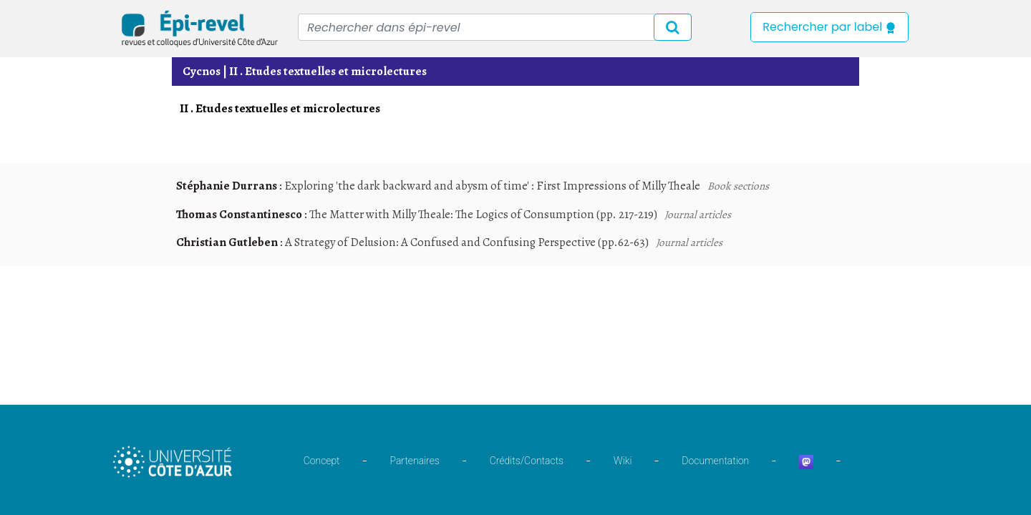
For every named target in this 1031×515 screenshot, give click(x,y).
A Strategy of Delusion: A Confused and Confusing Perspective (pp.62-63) (467, 242)
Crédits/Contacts (526, 460)
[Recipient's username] (495, 27)
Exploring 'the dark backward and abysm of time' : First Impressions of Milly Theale (492, 185)
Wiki (622, 460)
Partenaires (415, 460)
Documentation (715, 460)
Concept (322, 460)
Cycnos (202, 71)
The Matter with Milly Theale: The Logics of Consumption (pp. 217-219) (483, 214)
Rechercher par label (829, 27)
